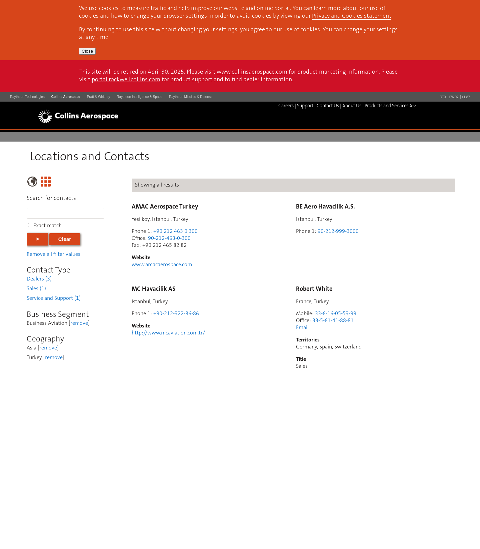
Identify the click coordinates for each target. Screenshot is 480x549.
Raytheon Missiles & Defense (191, 97)
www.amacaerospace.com (162, 265)
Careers (286, 106)
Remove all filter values (53, 254)
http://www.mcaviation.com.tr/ (168, 333)
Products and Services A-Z (391, 106)
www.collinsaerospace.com (252, 72)
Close (87, 51)
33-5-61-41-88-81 (333, 320)
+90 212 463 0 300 (175, 231)
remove (79, 323)
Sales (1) (36, 288)
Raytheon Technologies (27, 97)
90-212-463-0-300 (169, 238)
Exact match (47, 226)
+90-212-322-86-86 (176, 313)
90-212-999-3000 (338, 231)
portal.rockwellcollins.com (126, 80)
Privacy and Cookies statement (351, 16)
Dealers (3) (39, 279)
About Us (351, 106)
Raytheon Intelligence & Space (139, 97)
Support (305, 106)
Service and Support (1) (54, 298)
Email (302, 327)
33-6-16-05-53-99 (335, 313)
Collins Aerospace (65, 97)
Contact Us (328, 106)
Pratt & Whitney (98, 97)
